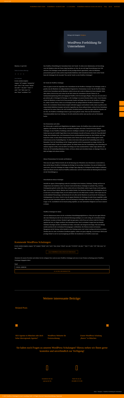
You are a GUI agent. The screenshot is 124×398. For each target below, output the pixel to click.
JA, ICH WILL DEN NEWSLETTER (62, 271)
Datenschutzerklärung (49, 396)
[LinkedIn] (21, 74)
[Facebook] (15, 74)
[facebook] (100, 395)
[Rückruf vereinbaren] (121, 133)
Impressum (59, 396)
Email (16, 264)
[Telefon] (121, 121)
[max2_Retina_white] (9, 4)
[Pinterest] (23, 74)
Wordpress (83, 35)
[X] (18, 74)
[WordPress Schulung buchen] (62, 252)
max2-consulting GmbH (26, 396)
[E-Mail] (121, 127)
